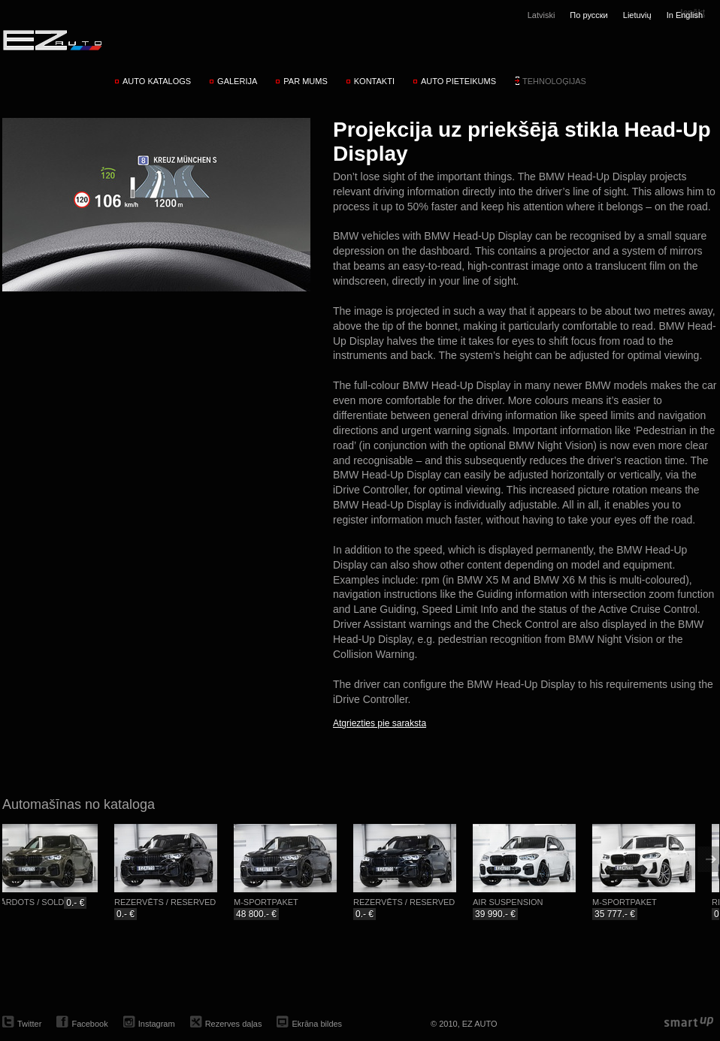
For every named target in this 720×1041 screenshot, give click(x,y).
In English (685, 15)
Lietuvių (637, 15)
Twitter (29, 1023)
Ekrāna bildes (317, 1023)
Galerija (237, 81)
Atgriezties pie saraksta (379, 723)
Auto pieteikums (458, 81)
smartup (689, 1022)
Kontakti (374, 81)
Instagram (156, 1023)
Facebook (89, 1023)
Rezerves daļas (233, 1023)
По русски (588, 15)
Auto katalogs (157, 81)
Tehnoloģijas (554, 81)
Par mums (305, 81)
